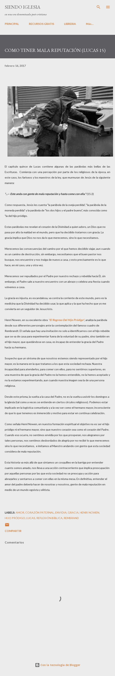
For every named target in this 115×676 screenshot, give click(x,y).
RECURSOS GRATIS (41, 23)
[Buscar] (98, 7)
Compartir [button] (13, 531)
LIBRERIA (70, 23)
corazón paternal (39, 512)
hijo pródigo (15, 518)
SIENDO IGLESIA (22, 7)
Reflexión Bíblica (49, 518)
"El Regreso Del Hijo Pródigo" (66, 320)
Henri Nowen (89, 512)
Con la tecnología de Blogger (57, 665)
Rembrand (71, 518)
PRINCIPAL (12, 23)
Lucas (30, 518)
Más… (90, 23)
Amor (20, 512)
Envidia (61, 512)
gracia (73, 512)
